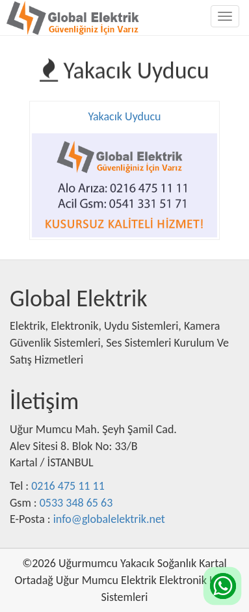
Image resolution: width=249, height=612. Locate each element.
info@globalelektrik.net (109, 519)
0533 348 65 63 (76, 503)
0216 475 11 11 (68, 486)
